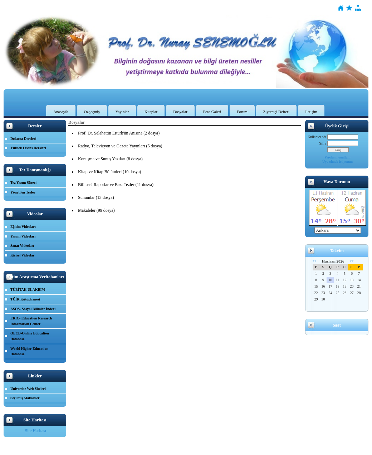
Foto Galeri (212, 111)
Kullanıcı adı (317, 137)
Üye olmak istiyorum (337, 161)
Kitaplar (151, 111)
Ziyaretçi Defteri (276, 111)
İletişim (311, 111)
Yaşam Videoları (22, 236)
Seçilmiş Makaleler (24, 398)
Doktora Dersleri (23, 139)
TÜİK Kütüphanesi (25, 299)
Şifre (322, 143)
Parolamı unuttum (338, 157)
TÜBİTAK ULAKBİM (27, 290)
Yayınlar (122, 111)
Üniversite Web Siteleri (28, 389)
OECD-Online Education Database (29, 336)
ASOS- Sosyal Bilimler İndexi (32, 309)
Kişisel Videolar (22, 255)
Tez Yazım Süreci (23, 183)
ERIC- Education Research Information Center (31, 321)
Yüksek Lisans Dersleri (28, 148)
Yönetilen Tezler (22, 192)
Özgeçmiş (92, 111)
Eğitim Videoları (23, 227)
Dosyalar (180, 111)
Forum (242, 111)
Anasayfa (60, 111)
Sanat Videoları (22, 246)
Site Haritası (35, 430)
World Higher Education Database (29, 351)
